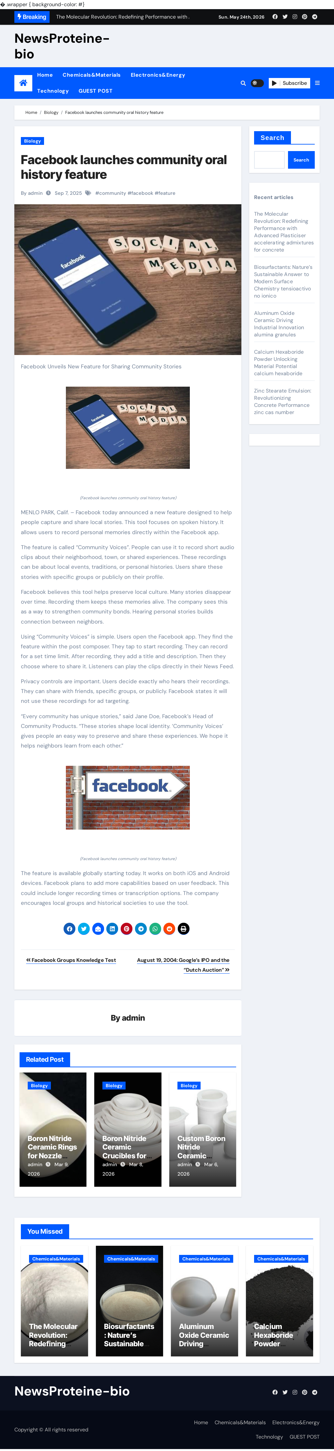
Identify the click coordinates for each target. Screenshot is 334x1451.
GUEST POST (96, 90)
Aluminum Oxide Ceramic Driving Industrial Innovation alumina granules (279, 324)
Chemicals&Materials (92, 74)
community (112, 193)
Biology (32, 141)
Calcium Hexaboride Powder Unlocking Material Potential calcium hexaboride (279, 362)
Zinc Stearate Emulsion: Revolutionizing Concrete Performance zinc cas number (282, 401)
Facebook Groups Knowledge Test (71, 960)
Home (45, 74)
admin (133, 1018)
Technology (53, 90)
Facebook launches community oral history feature (124, 167)
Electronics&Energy (158, 74)
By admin (32, 193)
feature (167, 193)
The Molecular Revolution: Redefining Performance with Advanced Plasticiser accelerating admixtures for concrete (284, 231)
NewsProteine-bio (62, 46)
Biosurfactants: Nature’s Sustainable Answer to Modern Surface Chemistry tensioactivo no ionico (283, 281)
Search (272, 137)
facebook (142, 193)
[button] (317, 83)
